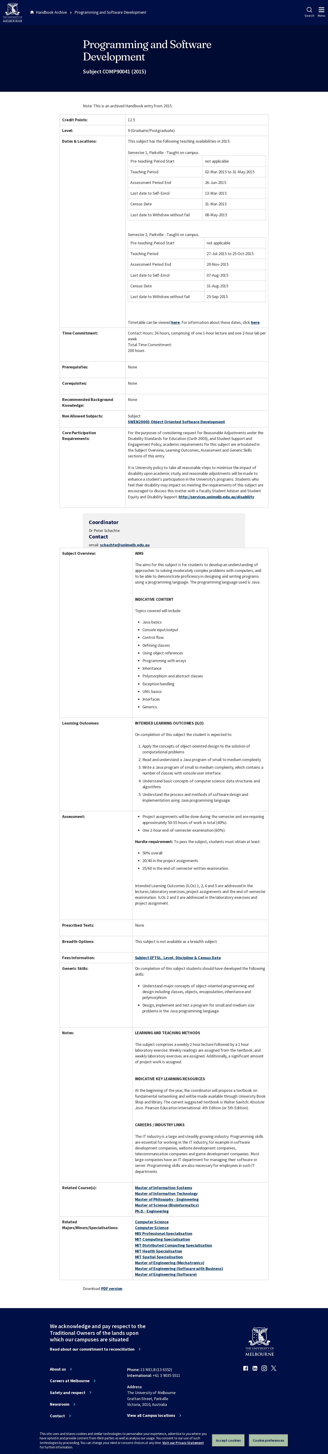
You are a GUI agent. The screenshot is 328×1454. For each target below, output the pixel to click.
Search (309, 12)
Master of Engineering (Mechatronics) (169, 1262)
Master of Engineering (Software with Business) (179, 1268)
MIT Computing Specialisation (162, 1239)
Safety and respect (67, 1392)
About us (58, 1369)
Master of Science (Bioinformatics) (167, 1205)
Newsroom (59, 1404)
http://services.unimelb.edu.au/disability (216, 496)
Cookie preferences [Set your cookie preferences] (268, 1440)
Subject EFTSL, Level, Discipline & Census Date (178, 957)
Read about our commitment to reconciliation (92, 1349)
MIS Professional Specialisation (163, 1233)
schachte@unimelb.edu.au (125, 545)
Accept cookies (228, 1440)
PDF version (111, 1288)
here (175, 322)
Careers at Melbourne (70, 1380)
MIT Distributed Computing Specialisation (173, 1245)
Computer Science (152, 1221)
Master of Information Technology (166, 1193)
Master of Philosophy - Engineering (167, 1199)
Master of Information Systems (163, 1187)
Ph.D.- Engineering (152, 1211)
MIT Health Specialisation (158, 1251)
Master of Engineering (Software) (166, 1274)
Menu (321, 12)
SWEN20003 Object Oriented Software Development (176, 421)
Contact (57, 1415)
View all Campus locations (151, 1415)
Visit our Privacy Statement (183, 1443)
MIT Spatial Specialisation (159, 1257)
